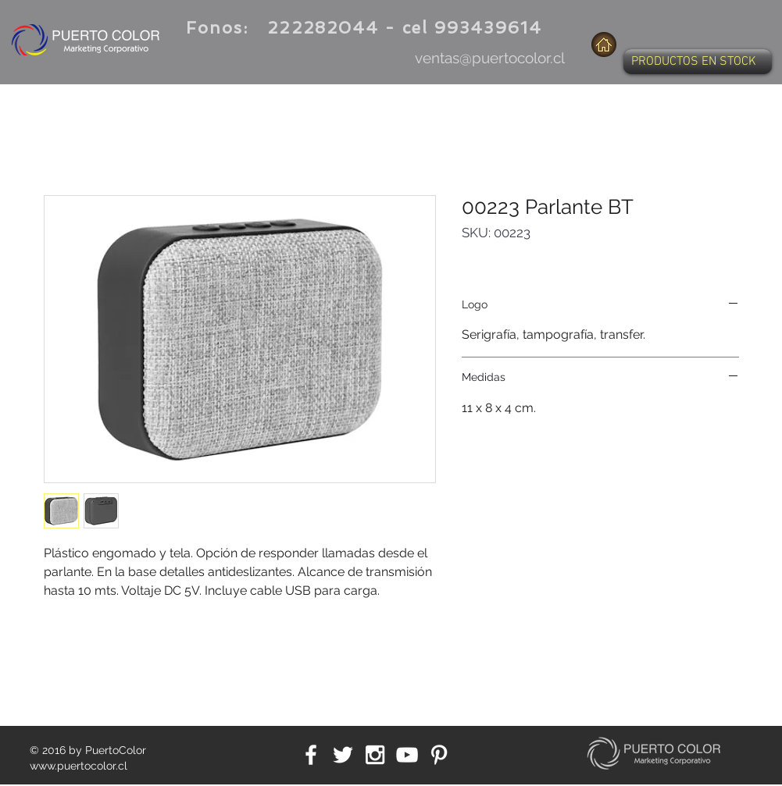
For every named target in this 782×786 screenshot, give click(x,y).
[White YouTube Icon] (407, 755)
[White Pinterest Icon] (439, 755)
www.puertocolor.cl (78, 765)
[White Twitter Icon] (343, 755)
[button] (697, 61)
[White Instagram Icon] (375, 755)
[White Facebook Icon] (311, 755)
